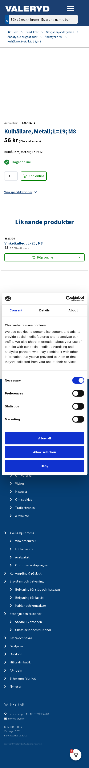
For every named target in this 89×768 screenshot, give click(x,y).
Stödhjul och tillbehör (25, 614)
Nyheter (15, 686)
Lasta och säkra (21, 638)
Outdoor (16, 654)
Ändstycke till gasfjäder (22, 37)
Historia (21, 491)
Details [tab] (44, 310)
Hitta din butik (20, 662)
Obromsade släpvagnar (32, 565)
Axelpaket (22, 557)
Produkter (32, 32)
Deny (44, 465)
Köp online (36, 176)
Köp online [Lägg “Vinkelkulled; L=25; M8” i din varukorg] (45, 257)
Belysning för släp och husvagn (37, 589)
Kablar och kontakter (30, 605)
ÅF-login (16, 670)
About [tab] (73, 310)
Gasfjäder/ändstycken (60, 32)
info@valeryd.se (16, 718)
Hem (15, 32)
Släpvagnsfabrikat (23, 678)
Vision (19, 483)
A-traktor (22, 516)
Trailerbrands (25, 508)
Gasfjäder (16, 646)
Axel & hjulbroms (22, 533)
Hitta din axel (25, 549)
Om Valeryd (23, 475)
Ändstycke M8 (53, 37)
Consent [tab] (15, 310)
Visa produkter (25, 541)
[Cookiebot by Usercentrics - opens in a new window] (65, 298)
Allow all (44, 438)
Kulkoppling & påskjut (26, 573)
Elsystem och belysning (27, 581)
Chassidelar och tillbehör (33, 630)
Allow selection (44, 452)
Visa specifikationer (20, 192)
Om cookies (23, 499)
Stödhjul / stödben (28, 622)
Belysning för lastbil (30, 597)
